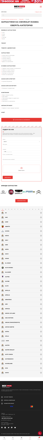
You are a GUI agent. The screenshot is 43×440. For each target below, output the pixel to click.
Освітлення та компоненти (8, 101)
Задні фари (5, 96)
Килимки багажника (7, 81)
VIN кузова (5, 144)
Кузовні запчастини (8, 66)
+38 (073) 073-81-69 (6, 418)
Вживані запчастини (8, 30)
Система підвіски (6, 58)
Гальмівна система (6, 60)
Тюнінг (3, 43)
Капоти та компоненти (7, 74)
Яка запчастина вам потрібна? (9, 159)
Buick (3, 38)
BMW (3, 35)
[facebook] (2, 427)
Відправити (8, 177)
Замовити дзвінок (6, 420)
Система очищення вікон (8, 71)
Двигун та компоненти (7, 61)
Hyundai (4, 37)
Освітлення (5, 92)
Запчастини (5, 53)
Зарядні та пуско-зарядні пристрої (10, 108)
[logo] (19, 6)
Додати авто (38, 11)
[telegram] (8, 427)
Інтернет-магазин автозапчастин (9, 19)
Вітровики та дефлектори (8, 88)
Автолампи (5, 99)
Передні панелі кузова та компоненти (11, 68)
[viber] (11, 427)
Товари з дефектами (8, 48)
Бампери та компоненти (8, 73)
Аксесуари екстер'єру (8, 85)
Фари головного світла (7, 95)
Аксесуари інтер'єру (8, 79)
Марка (4, 139)
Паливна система (6, 56)
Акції (3, 112)
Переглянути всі (21, 200)
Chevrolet (21, 19)
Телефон (4, 149)
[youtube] (15, 427)
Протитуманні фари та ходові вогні (10, 98)
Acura (3, 34)
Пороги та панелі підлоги (8, 69)
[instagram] (5, 427)
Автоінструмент (6, 105)
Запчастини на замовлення (21, 120)
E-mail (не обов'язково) (7, 154)
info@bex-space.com (6, 416)
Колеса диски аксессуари (8, 55)
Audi (3, 32)
